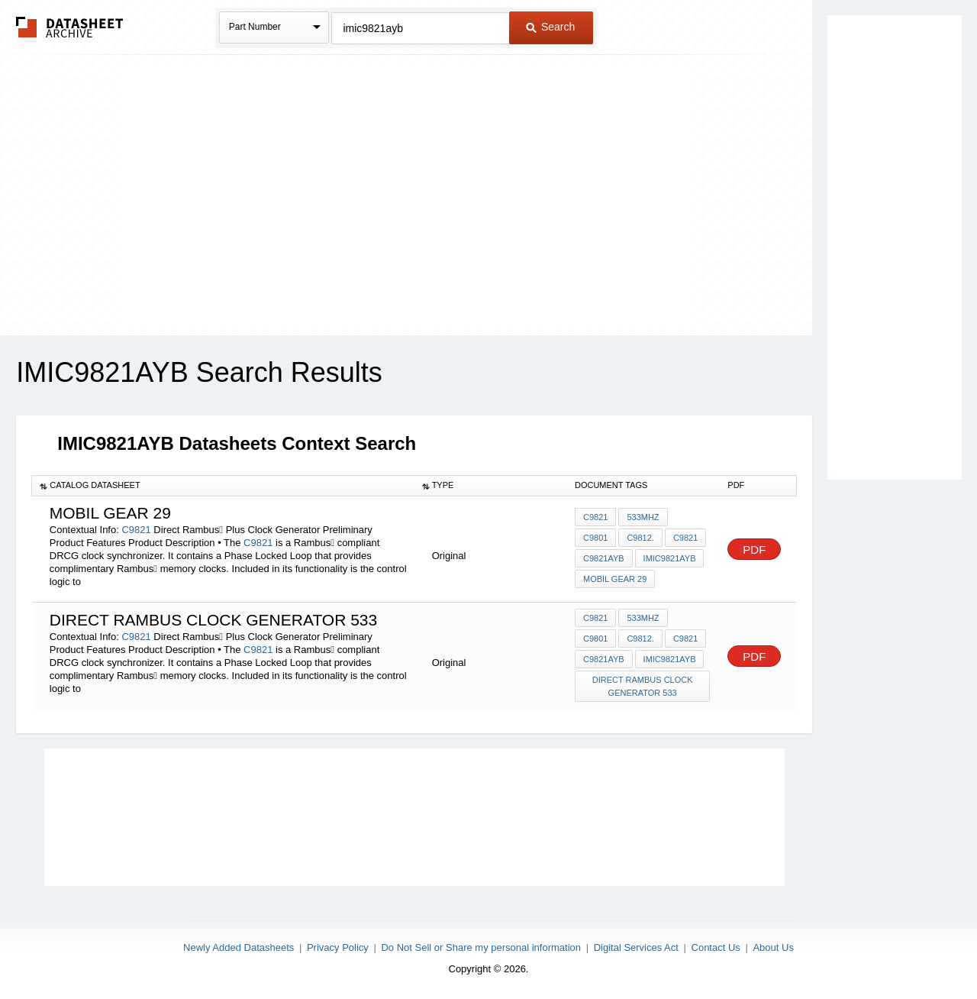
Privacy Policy (338, 947)
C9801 (595, 537)
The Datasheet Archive (70, 27)
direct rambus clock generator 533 (642, 686)
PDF (754, 549)
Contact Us (716, 947)
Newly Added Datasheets (238, 947)
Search (550, 27)
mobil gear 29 (614, 579)
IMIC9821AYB (669, 558)
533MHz (643, 517)
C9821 (135, 529)
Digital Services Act (636, 947)
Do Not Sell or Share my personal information (481, 947)
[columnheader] (223, 486)
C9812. (640, 537)
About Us (773, 947)
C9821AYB (603, 558)
